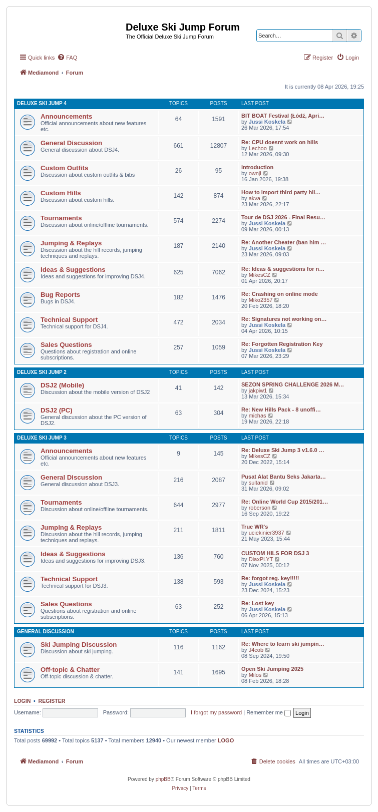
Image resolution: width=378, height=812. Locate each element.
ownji (255, 173)
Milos (255, 675)
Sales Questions (66, 344)
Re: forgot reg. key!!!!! (270, 578)
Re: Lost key (257, 603)
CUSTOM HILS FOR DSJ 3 (275, 553)
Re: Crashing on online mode (279, 294)
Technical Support (69, 319)
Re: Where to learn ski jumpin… (282, 644)
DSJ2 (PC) (57, 410)
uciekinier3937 (266, 533)
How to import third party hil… (280, 192)
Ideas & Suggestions (73, 269)
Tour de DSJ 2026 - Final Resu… (283, 217)
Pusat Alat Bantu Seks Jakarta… (283, 477)
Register (52, 701)
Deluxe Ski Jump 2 (42, 372)
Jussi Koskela (267, 122)
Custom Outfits (64, 168)
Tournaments (61, 218)
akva (254, 198)
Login (22, 701)
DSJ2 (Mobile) (62, 385)
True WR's (254, 527)
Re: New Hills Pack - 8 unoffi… (281, 410)
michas (257, 416)
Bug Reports (60, 294)
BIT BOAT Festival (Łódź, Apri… (282, 116)
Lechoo (258, 148)
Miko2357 (261, 300)
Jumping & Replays (71, 243)
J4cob (256, 650)
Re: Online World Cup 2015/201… (284, 502)
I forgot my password (216, 712)
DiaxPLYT (261, 559)
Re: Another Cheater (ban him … (283, 242)
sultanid (258, 483)
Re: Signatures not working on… (284, 319)
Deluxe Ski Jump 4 (42, 103)
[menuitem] (67, 58)
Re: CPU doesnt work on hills (279, 142)
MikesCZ (259, 275)
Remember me (268, 712)
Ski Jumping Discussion (79, 644)
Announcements (66, 116)
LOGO (226, 740)
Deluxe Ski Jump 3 (42, 438)
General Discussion (71, 143)
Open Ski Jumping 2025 (272, 669)
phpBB (163, 779)
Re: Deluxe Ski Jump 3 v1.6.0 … (282, 450)
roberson (259, 508)
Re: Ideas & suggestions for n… (282, 269)
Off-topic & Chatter (70, 669)
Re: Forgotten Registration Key (282, 344)
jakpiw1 (258, 390)
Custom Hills (61, 193)
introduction (257, 167)
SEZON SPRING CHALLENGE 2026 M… (292, 384)
